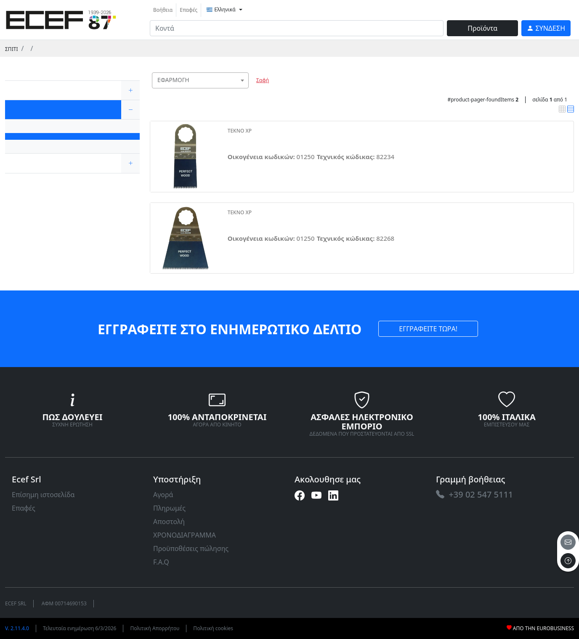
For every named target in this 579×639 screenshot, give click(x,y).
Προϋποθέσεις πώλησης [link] (190, 548)
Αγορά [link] (163, 494)
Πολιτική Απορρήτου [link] (154, 628)
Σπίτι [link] (11, 49)
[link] (61, 19)
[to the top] (568, 560)
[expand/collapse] (130, 90)
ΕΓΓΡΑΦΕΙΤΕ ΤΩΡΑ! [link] (428, 328)
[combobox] (200, 80)
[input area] (297, 28)
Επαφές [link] (188, 9)
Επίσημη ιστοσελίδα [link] (43, 494)
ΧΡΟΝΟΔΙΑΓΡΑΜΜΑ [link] (184, 535)
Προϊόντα (482, 28)
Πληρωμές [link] (169, 508)
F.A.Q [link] (161, 562)
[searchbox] (244, 91)
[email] (568, 542)
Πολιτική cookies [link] (213, 628)
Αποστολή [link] (169, 521)
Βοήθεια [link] (163, 9)
